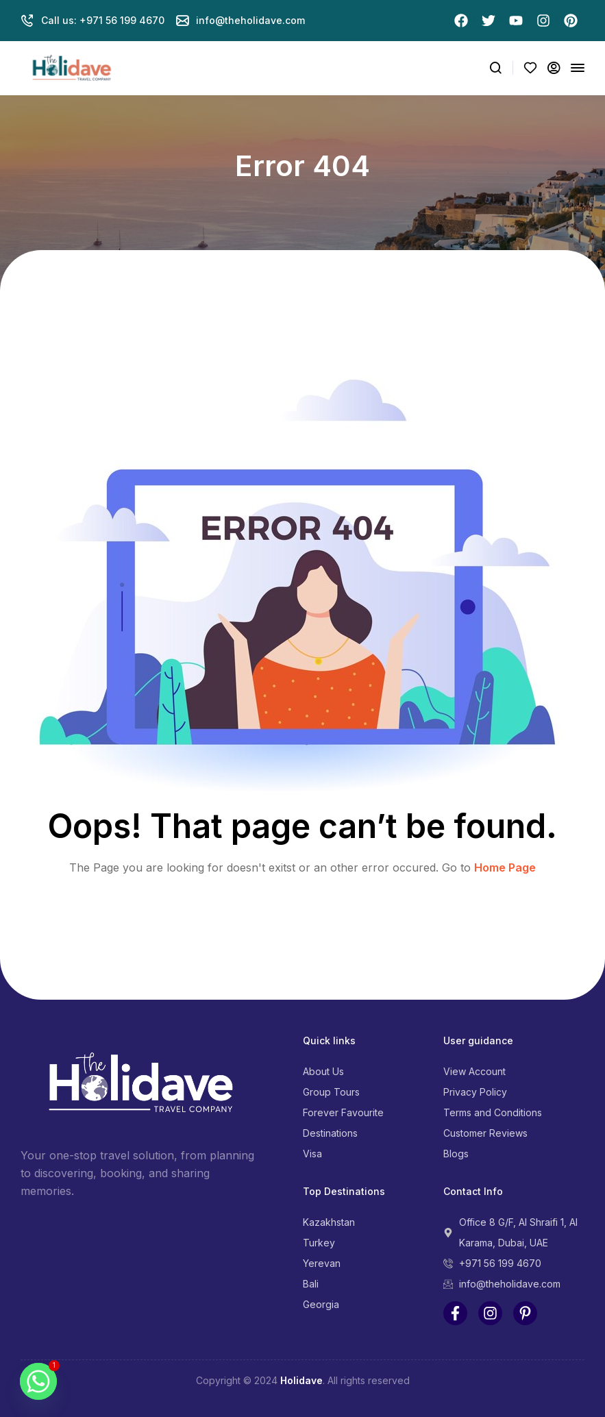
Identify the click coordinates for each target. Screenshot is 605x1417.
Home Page (505, 867)
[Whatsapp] (38, 1381)
